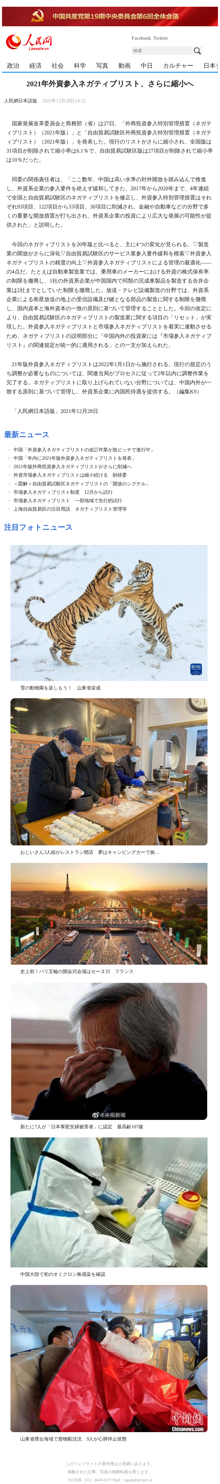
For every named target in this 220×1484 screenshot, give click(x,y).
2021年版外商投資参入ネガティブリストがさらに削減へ (72, 466)
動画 (124, 65)
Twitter (161, 38)
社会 (58, 65)
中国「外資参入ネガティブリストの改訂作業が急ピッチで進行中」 (84, 449)
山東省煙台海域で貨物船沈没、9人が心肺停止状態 (73, 1439)
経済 (35, 65)
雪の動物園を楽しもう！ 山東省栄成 (60, 687)
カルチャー (178, 65)
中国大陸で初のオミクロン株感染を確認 (62, 1274)
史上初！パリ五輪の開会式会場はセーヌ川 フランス (77, 971)
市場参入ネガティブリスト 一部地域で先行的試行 (67, 500)
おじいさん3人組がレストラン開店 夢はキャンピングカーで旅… (90, 852)
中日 (147, 65)
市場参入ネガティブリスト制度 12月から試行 (63, 492)
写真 (102, 65)
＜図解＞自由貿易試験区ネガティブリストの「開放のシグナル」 (81, 483)
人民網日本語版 (20, 100)
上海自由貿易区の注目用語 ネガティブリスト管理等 (70, 509)
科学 (80, 65)
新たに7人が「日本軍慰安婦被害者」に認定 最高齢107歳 (81, 1126)
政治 (13, 65)
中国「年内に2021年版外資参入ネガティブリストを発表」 (74, 458)
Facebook (141, 38)
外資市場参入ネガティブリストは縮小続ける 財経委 (70, 475)
